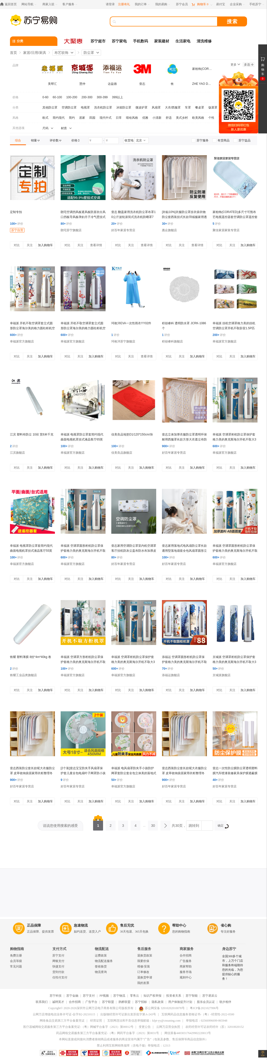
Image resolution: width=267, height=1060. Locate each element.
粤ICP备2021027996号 (204, 1008)
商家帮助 (186, 966)
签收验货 (101, 966)
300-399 (102, 97)
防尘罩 (89, 53)
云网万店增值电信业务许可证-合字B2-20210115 (64, 1014)
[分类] (33, 41)
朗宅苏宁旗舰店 (71, 230)
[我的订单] (142, 4)
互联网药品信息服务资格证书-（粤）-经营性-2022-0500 (197, 1014)
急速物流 (81, 925)
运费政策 (101, 955)
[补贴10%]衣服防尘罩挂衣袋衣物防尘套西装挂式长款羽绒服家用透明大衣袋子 (184, 217)
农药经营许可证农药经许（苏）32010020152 (214, 1027)
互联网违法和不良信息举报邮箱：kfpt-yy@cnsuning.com (143, 1020)
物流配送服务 (104, 961)
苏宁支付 (58, 955)
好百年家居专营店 (123, 230)
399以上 (117, 97)
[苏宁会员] (181, 4)
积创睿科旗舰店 (172, 341)
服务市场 (186, 972)
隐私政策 (158, 1002)
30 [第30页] (153, 824)
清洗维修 (204, 41)
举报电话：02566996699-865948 (206, 1020)
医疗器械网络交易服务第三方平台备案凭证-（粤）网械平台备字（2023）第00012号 (78, 1027)
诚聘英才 (58, 1002)
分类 (15, 107)
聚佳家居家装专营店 (226, 230)
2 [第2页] (111, 824)
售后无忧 (127, 925)
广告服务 (186, 961)
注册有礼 (124, 4)
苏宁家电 (119, 41)
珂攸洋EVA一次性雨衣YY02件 (131, 323)
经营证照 (96, 1020)
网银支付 (58, 961)
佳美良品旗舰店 (121, 452)
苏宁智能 (192, 995)
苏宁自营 (17, 230)
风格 (15, 117)
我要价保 (143, 961)
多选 (249, 64)
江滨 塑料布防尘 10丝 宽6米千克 (31, 434)
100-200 (71, 97)
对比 (17, 245)
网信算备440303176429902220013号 (187, 1033)
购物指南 (17, 949)
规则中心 (186, 977)
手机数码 (140, 41)
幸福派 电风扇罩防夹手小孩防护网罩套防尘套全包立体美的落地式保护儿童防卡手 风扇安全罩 (133, 773)
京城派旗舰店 (222, 675)
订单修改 (143, 972)
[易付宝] (221, 4)
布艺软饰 (61, 53)
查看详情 (96, 245)
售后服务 (144, 949)
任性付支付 (59, 977)
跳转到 (194, 826)
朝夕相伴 (225, 1002)
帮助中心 (179, 925)
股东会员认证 (206, 1002)
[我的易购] (163, 4)
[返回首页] (9, 4)
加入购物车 (45, 245)
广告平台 (91, 1002)
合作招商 (186, 955)
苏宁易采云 (209, 995)
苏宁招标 (141, 1002)
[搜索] (167, 21)
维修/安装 (143, 966)
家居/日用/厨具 (34, 53)
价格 (15, 97)
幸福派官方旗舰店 (22, 341)
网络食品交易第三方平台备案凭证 (62, 1020)
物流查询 (101, 972)
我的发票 (143, 983)
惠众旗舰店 (169, 230)
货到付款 (58, 972)
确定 (222, 826)
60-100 (57, 97)
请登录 (110, 4)
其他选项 (18, 128)
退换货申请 (144, 977)
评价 (16, 223)
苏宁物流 (119, 995)
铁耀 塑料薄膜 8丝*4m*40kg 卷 (30, 657)
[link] (18, 140)
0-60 (45, 97)
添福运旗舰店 (171, 675)
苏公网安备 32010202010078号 (162, 1008)
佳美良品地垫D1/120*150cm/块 (132, 434)
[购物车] (202, 4)
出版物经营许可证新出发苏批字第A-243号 (128, 1014)
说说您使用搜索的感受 (60, 826)
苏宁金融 (72, 995)
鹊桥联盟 (125, 1002)
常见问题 (16, 966)
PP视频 (104, 995)
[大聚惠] (73, 41)
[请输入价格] (95, 140)
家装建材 (161, 41)
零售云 (134, 995)
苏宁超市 (98, 41)
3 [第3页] (123, 824)
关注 (30, 245)
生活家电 (182, 41)
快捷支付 (58, 966)
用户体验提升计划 (180, 1002)
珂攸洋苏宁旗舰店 (123, 341)
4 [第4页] (135, 824)
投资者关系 (173, 995)
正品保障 (34, 925)
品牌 (15, 65)
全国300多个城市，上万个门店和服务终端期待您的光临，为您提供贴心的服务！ (232, 967)
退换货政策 (144, 955)
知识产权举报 (152, 995)
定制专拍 (16, 212)
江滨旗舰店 (17, 452)
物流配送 (102, 949)
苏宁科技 (56, 995)
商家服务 (187, 949)
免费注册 (16, 955)
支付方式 (59, 949)
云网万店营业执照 (168, 1027)
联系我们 (42, 1002)
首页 (13, 53)
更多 (235, 64)
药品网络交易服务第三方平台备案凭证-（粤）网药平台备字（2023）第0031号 (107, 1033)
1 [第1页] (98, 824)
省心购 (226, 925)
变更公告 (145, 1027)
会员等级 (16, 961)
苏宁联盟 (108, 1002)
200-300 (86, 97)
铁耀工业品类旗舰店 (23, 675)
